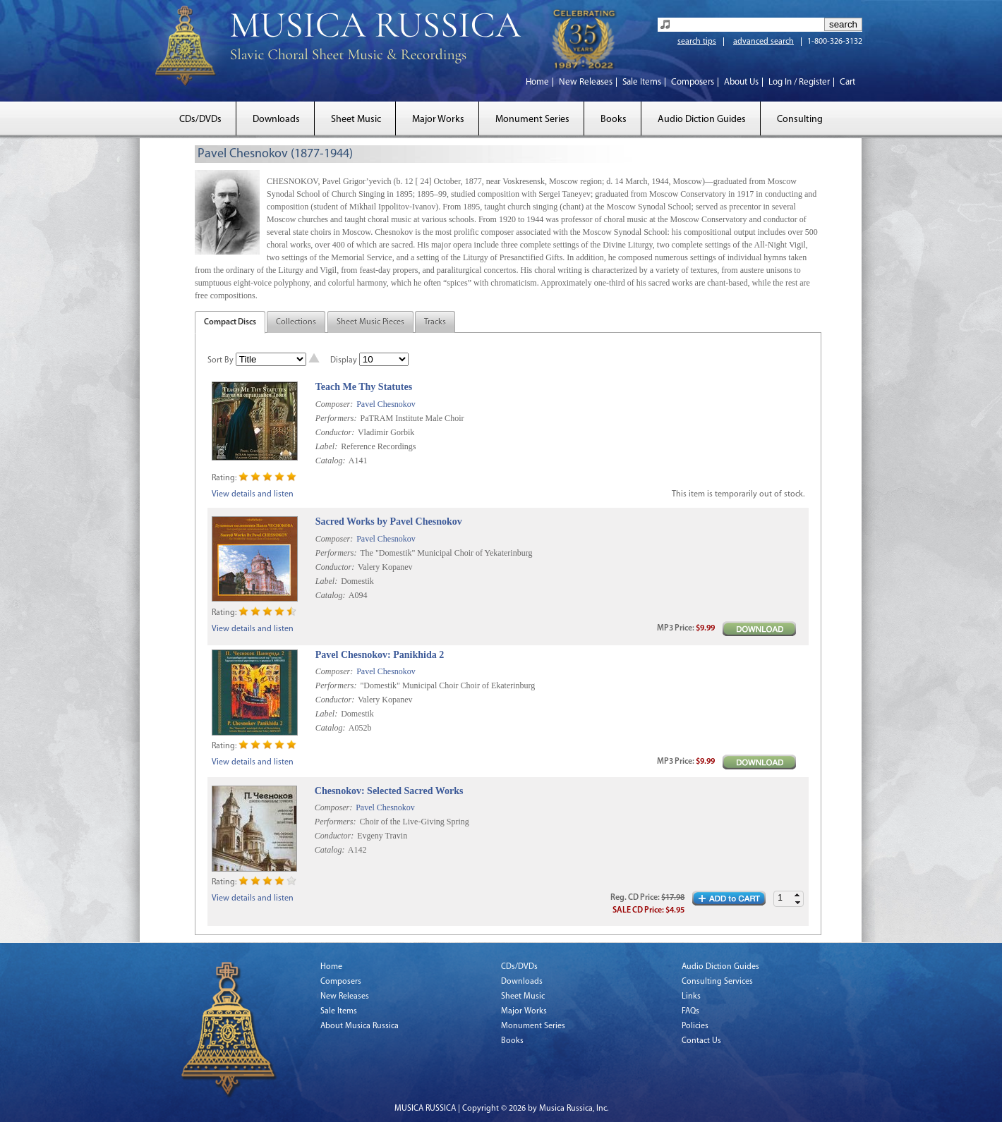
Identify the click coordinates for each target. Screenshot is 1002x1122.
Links (691, 996)
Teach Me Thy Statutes (363, 387)
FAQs (690, 1011)
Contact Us (701, 1041)
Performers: (336, 418)
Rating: (224, 478)
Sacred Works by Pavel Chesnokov (388, 521)
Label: (326, 446)
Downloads (276, 119)
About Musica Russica (359, 1026)
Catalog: (330, 460)
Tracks (435, 322)
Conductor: (334, 432)
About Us (741, 82)
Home (537, 82)
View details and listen (253, 494)
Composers (692, 82)
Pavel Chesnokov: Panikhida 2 (379, 655)
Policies (695, 1026)
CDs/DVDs (200, 119)
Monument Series (532, 119)
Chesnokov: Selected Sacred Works (389, 791)
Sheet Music (356, 119)
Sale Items (641, 82)
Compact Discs (230, 322)
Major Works (438, 119)
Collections (296, 322)
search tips (696, 41)
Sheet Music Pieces (370, 322)
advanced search (763, 41)
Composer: (334, 404)
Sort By (220, 360)
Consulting (800, 119)
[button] (797, 895)
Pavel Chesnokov (386, 404)
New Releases (585, 82)
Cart (847, 82)
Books (613, 119)
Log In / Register (799, 82)
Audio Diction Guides (702, 119)
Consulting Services (717, 981)
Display (343, 360)
